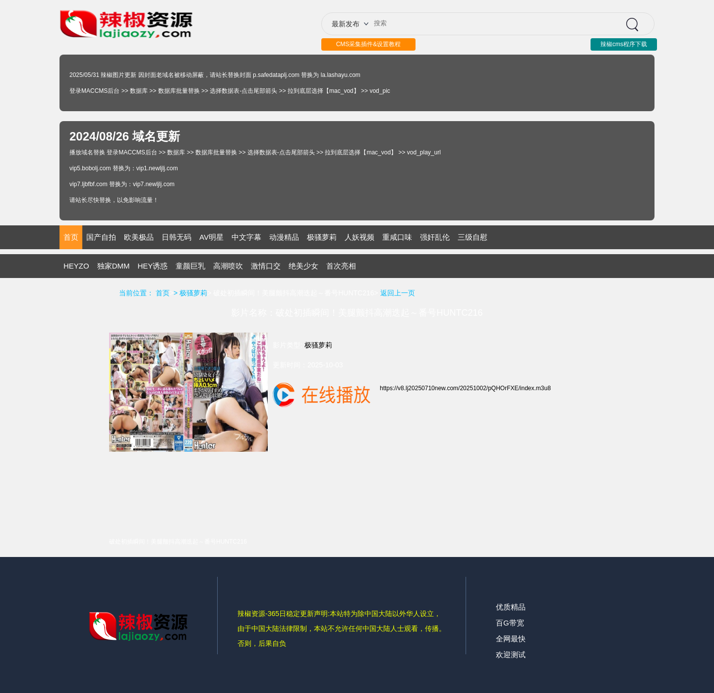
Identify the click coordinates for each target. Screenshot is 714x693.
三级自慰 (472, 237)
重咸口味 (397, 237)
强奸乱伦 (435, 237)
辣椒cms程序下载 (623, 44)
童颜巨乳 (190, 266)
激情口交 (266, 266)
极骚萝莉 (322, 237)
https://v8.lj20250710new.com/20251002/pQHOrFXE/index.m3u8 (465, 388)
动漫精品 (284, 237)
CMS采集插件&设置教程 (368, 44)
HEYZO (76, 266)
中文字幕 (246, 237)
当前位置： (136, 293)
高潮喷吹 (228, 266)
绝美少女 (303, 266)
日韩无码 (176, 237)
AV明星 (211, 237)
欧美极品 (139, 237)
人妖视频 (359, 237)
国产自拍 (101, 237)
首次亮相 (341, 266)
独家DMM (113, 266)
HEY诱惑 (153, 266)
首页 (70, 237)
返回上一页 (397, 293)
